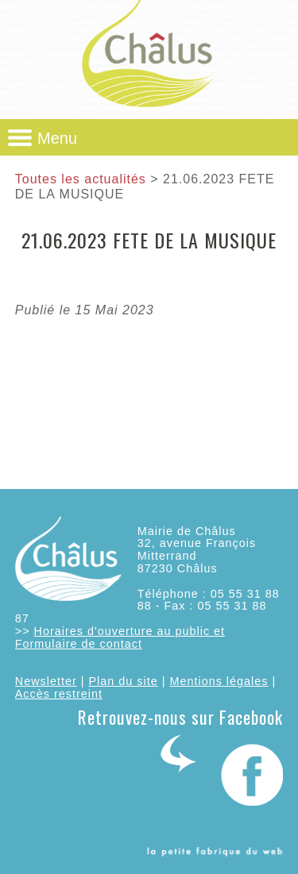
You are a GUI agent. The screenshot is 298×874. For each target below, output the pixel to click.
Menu (57, 138)
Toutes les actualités (80, 179)
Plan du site (122, 681)
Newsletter (46, 681)
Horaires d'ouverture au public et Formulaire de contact (120, 637)
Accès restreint (59, 693)
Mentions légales (218, 681)
